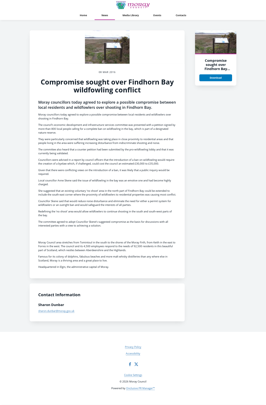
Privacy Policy (133, 347)
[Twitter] (136, 364)
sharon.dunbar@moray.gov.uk (56, 311)
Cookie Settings (133, 375)
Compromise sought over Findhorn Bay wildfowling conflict (215, 68)
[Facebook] (130, 364)
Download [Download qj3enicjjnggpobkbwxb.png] (216, 77)
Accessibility (133, 353)
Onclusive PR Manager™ (140, 388)
